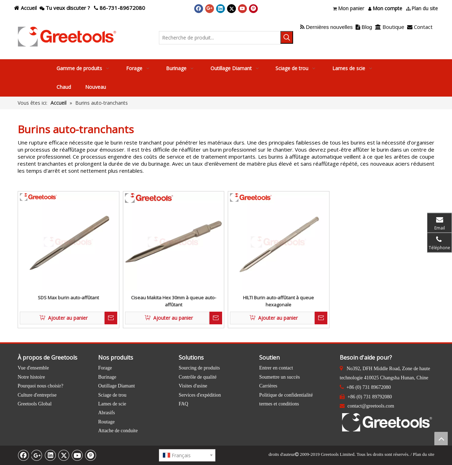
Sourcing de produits (199, 368)
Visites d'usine (193, 385)
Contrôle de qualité (197, 377)
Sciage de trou (112, 395)
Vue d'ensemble (33, 368)
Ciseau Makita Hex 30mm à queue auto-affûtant (173, 301)
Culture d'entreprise (37, 395)
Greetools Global (35, 403)
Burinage (107, 377)
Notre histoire (31, 377)
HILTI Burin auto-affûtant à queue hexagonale (278, 301)
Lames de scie (112, 403)
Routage (106, 421)
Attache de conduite (118, 430)
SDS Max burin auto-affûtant (68, 297)
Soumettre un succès (279, 377)
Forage (105, 368)
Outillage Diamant (116, 385)
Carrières (268, 385)
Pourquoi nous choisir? (40, 385)
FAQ (183, 403)
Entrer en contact (276, 368)
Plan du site (423, 454)
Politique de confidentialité (286, 395)
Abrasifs (106, 412)
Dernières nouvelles (326, 27)
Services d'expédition (200, 395)
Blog (367, 27)
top (441, 438)
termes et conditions (279, 403)
